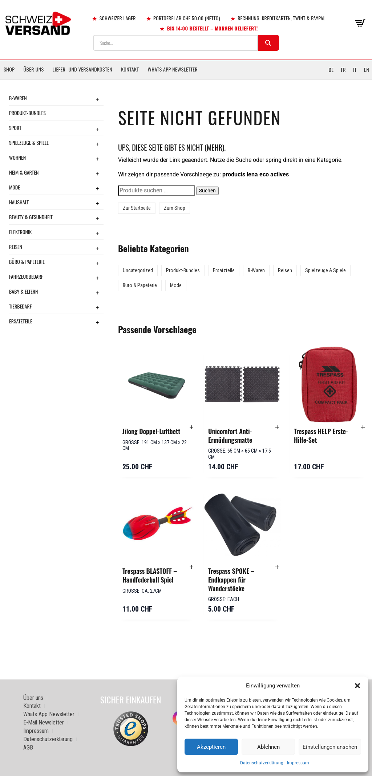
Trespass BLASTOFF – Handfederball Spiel (149, 575)
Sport (15, 127)
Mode (14, 187)
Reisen (15, 246)
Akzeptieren (211, 747)
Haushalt (19, 202)
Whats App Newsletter (173, 69)
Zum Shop (174, 208)
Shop (9, 69)
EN (366, 69)
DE (330, 69)
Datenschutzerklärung (261, 762)
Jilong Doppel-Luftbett (151, 431)
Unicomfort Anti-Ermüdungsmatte (230, 435)
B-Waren (18, 98)
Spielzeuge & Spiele (29, 142)
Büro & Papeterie (27, 261)
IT (355, 69)
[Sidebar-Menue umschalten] (186, 79)
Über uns (33, 69)
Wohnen (17, 157)
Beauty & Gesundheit (31, 217)
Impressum (298, 762)
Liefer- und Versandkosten (83, 69)
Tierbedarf (20, 306)
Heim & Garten (24, 172)
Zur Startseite (137, 208)
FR (343, 69)
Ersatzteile (20, 321)
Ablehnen (268, 747)
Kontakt (130, 69)
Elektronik (20, 232)
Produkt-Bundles (27, 113)
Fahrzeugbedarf (26, 276)
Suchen (207, 190)
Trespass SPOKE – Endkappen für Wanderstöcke (231, 579)
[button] (357, 685)
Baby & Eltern (23, 291)
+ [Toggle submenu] (97, 99)
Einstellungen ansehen (330, 747)
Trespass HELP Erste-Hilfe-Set (321, 435)
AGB (28, 747)
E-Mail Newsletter (43, 722)
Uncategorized (138, 270)
